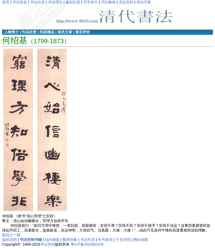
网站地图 (140, 240)
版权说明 (9, 240)
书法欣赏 (37, 2)
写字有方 (90, 2)
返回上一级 (11, 235)
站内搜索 (52, 240)
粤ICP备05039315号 (87, 244)
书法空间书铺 (31, 240)
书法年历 (87, 240)
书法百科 (126, 2)
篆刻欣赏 (73, 2)
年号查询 (105, 240)
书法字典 (143, 2)
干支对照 (123, 240)
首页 (5, 2)
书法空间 (47, 244)
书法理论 (55, 2)
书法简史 (19, 2)
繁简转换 (69, 240)
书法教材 (108, 2)
